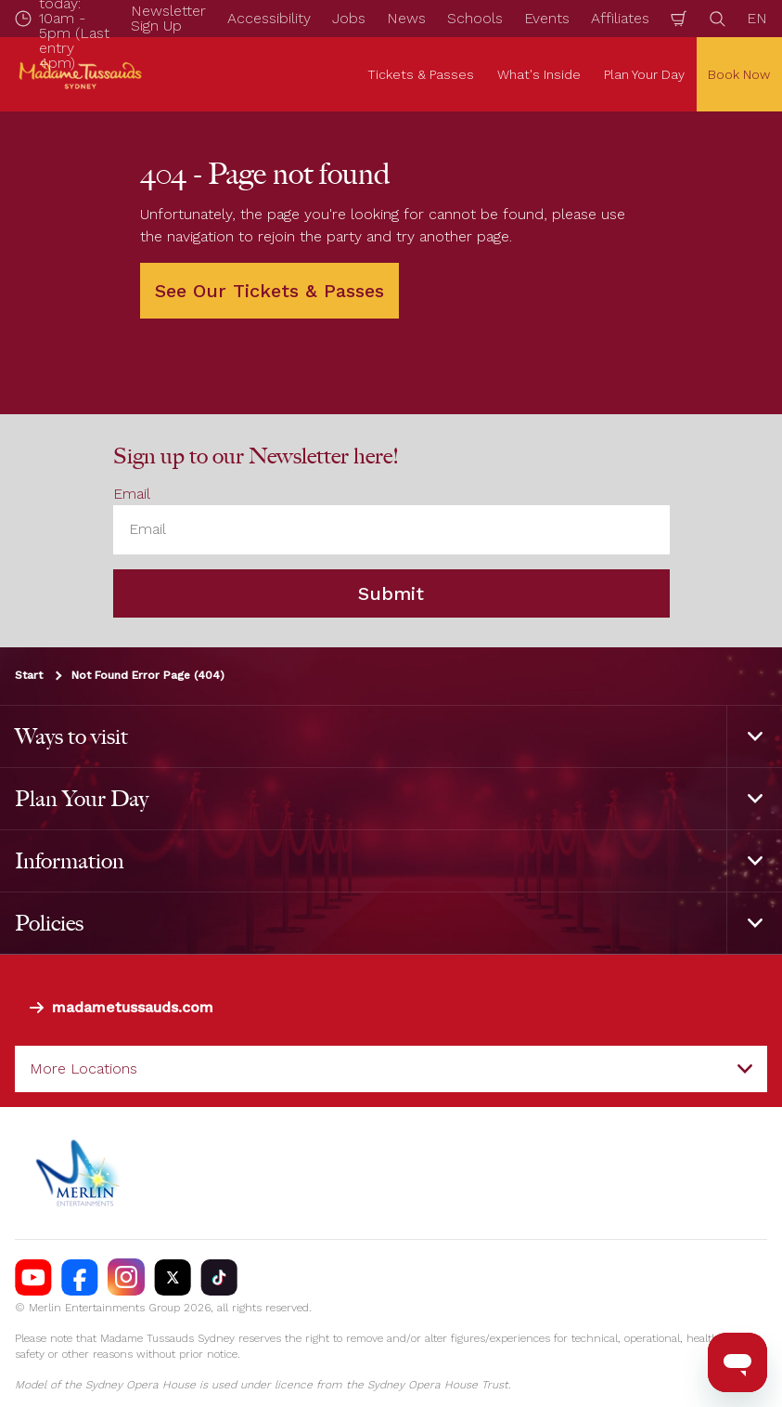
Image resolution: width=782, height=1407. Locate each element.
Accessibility (269, 18)
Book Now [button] (739, 74)
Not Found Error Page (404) (147, 675)
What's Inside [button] (539, 74)
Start (29, 675)
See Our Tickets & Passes (269, 291)
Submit (391, 593)
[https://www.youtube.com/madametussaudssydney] (33, 1277)
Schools (475, 18)
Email (131, 493)
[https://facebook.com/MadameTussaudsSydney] (79, 1277)
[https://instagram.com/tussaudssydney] (126, 1277)
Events (547, 18)
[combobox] (391, 1069)
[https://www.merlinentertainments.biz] (80, 1173)
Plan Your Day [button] (644, 74)
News (406, 18)
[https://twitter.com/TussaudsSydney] (172, 1277)
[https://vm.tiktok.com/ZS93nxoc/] (218, 1277)
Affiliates (620, 18)
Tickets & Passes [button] (420, 74)
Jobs (348, 18)
